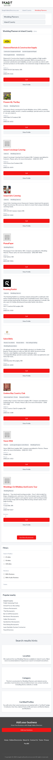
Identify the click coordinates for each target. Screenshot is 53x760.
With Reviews (9, 574)
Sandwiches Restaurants (11, 622)
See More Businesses (26, 537)
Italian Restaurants (9, 619)
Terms (41, 740)
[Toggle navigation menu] (50, 4)
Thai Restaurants (9, 611)
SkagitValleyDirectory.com (10, 10)
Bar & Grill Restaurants (10, 614)
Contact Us (34, 740)
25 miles (8, 557)
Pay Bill (26, 743)
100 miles (8, 564)
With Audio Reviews (12, 577)
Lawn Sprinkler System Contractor (14, 627)
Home (6, 740)
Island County (26, 10)
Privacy (46, 740)
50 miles (8, 560)
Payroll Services (8, 630)
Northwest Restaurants (11, 616)
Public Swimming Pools (10, 603)
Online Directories (15, 740)
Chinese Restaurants (10, 608)
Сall (26, 79)
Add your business (27, 730)
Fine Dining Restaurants (11, 624)
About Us (26, 740)
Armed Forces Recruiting (11, 606)
